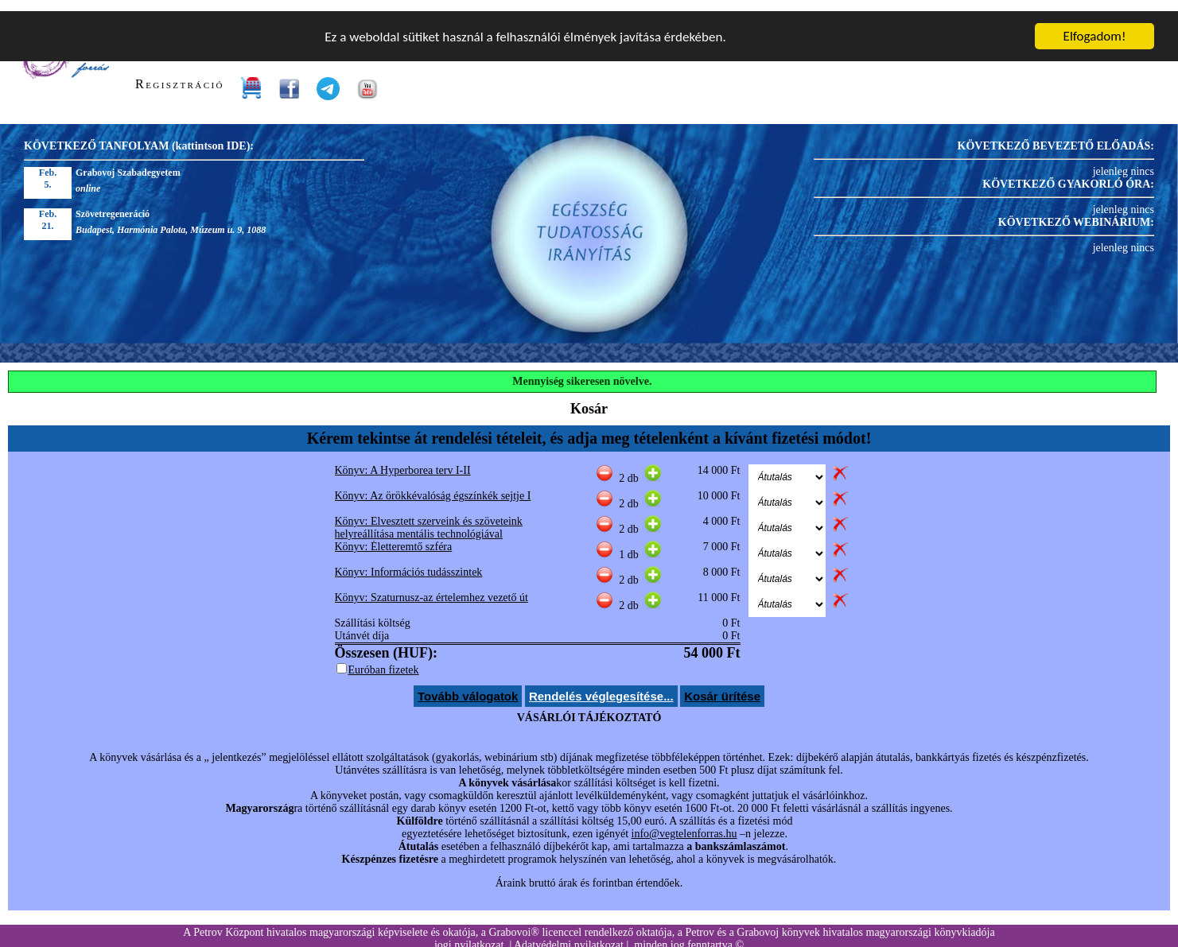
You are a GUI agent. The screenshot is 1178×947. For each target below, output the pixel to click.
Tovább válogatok (468, 685)
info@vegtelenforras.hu (684, 823)
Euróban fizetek (383, 659)
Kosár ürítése (722, 685)
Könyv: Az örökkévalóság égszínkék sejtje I (433, 485)
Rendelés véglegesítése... (601, 685)
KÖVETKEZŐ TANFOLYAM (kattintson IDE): (139, 135)
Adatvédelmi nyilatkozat (569, 934)
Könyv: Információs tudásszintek (409, 561)
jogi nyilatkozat (468, 934)
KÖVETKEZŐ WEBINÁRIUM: (1076, 211)
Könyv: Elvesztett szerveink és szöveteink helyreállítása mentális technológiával (429, 516)
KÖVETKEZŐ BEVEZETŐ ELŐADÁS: (1056, 135)
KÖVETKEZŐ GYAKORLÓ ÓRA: (1068, 173)
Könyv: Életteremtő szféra (394, 535)
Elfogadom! (1094, 25)
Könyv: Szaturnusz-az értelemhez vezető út (431, 586)
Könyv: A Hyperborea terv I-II (403, 459)
